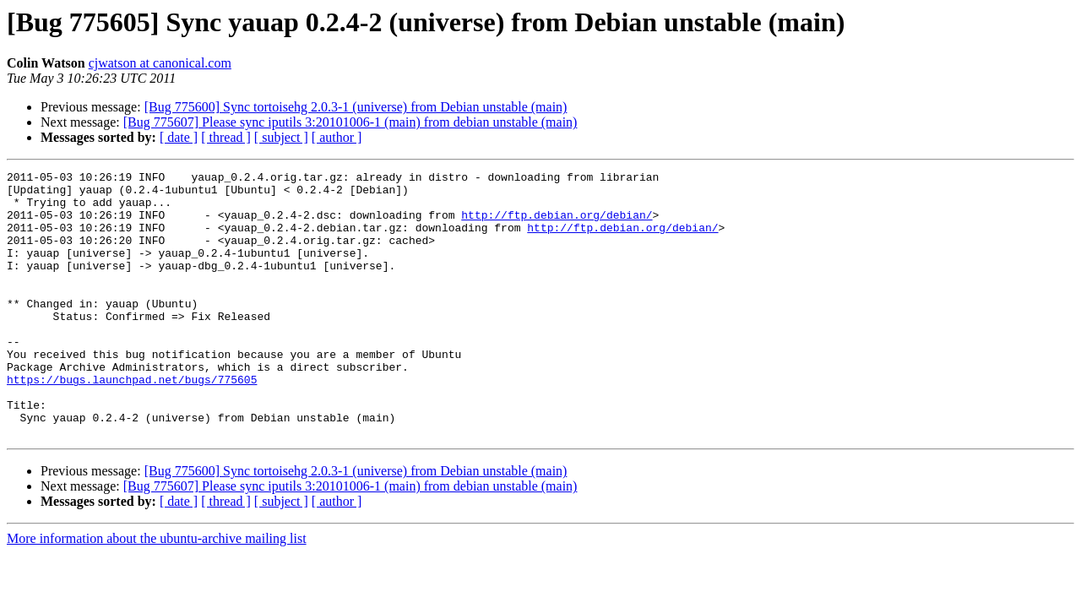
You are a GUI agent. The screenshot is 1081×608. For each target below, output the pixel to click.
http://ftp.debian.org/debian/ (556, 224)
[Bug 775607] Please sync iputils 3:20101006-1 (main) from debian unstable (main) (350, 122)
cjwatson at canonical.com (160, 63)
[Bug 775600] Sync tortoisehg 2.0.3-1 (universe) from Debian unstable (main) (356, 107)
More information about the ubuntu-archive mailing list (157, 591)
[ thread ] (226, 137)
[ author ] (337, 137)
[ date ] (179, 137)
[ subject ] (281, 137)
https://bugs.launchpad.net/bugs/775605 (132, 422)
